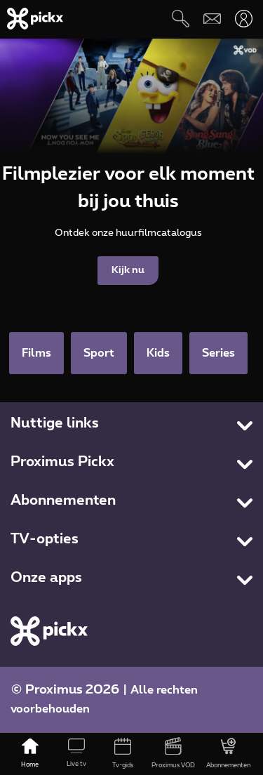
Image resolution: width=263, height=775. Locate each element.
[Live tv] (76, 754)
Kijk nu (128, 270)
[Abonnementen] (228, 754)
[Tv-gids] (123, 754)
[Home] (30, 754)
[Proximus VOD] (173, 754)
